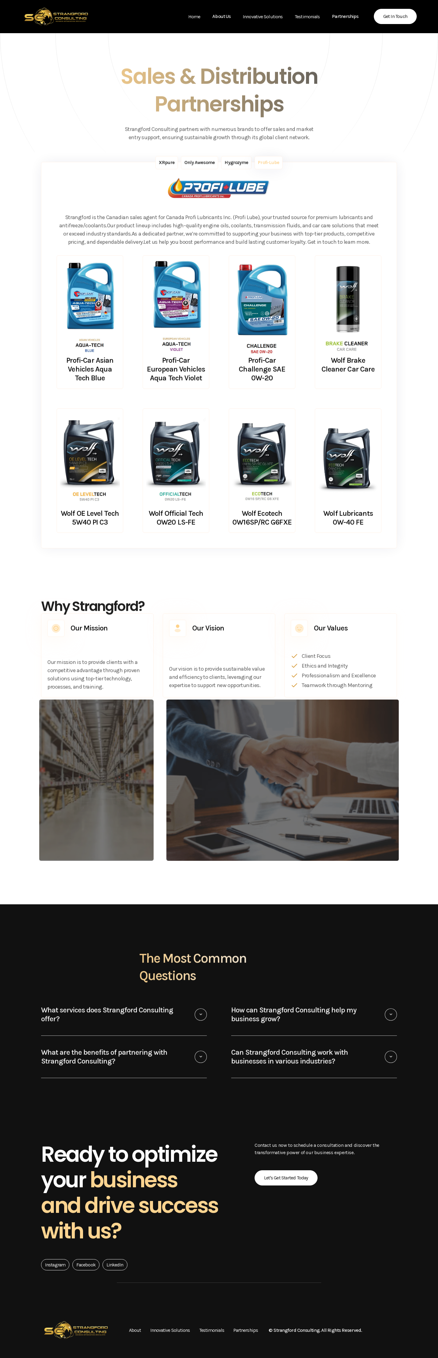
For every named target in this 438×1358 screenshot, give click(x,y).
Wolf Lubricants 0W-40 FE (348, 518)
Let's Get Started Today (286, 1178)
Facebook (86, 1265)
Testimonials (307, 16)
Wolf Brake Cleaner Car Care (348, 365)
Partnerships (245, 1330)
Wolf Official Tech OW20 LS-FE (176, 518)
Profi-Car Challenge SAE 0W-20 (262, 369)
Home (194, 16)
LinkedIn (114, 1265)
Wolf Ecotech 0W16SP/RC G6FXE (262, 518)
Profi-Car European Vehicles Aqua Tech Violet (176, 369)
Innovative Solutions (263, 16)
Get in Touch (395, 16)
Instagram (55, 1265)
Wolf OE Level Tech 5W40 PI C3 (90, 518)
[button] (221, 16)
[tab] (166, 162)
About (135, 1330)
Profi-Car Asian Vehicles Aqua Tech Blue (90, 369)
